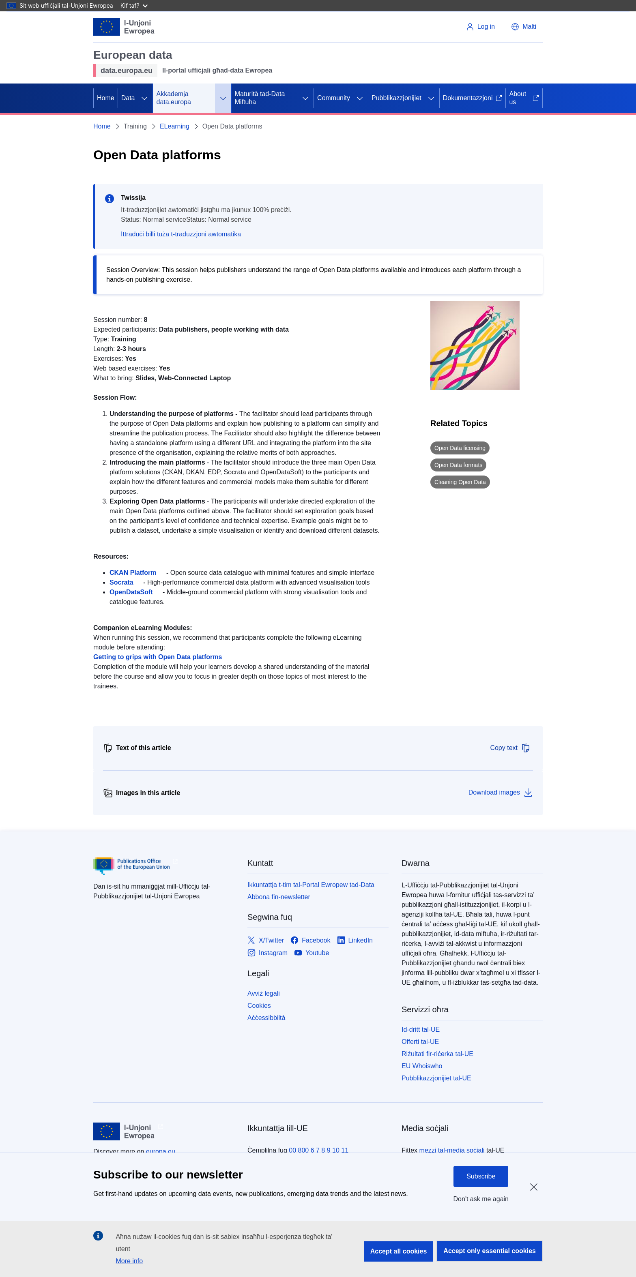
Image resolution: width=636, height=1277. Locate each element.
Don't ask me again (481, 1199)
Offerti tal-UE (420, 1041)
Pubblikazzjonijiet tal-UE (436, 1078)
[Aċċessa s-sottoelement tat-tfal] (144, 98)
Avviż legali (263, 993)
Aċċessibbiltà (266, 1017)
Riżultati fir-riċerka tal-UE (437, 1053)
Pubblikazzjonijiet (396, 97)
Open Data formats (458, 465)
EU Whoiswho (422, 1066)
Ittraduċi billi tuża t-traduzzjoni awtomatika (181, 234)
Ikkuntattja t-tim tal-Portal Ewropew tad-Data (310, 884)
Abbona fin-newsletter (278, 896)
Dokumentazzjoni (473, 97)
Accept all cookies (398, 1251)
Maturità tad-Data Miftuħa (260, 97)
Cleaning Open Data (460, 482)
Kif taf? (134, 5)
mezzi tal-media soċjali (452, 1150)
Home (105, 97)
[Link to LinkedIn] (355, 940)
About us (524, 97)
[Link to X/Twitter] (265, 940)
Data (128, 97)
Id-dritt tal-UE (421, 1029)
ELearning (174, 126)
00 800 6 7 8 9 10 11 (318, 1150)
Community (333, 97)
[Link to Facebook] (310, 940)
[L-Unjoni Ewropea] (124, 27)
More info (129, 1261)
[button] (524, 27)
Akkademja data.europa (173, 97)
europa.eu (160, 1151)
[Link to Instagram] (267, 953)
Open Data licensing (460, 448)
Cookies (259, 1005)
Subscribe (480, 1176)
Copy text (510, 748)
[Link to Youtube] (311, 953)
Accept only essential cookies (489, 1250)
